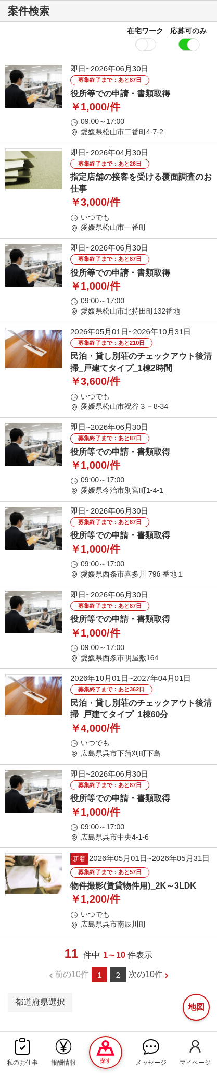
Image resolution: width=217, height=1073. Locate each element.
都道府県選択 (40, 1001)
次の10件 (146, 974)
